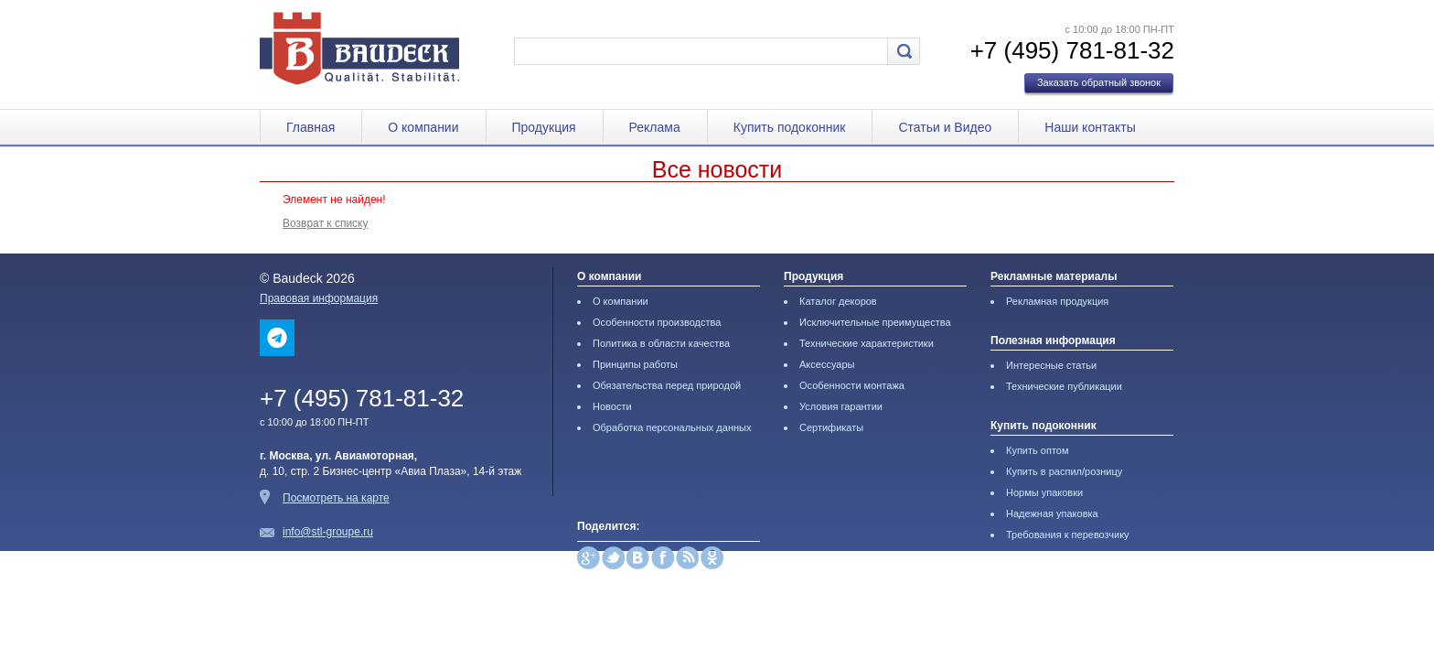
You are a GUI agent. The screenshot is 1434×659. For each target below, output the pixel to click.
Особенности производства (657, 322)
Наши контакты (1089, 127)
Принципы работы (635, 364)
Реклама (654, 127)
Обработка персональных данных (672, 427)
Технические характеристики (866, 343)
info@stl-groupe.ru (328, 531)
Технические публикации (1064, 386)
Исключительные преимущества (875, 322)
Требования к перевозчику (1067, 534)
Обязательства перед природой (667, 385)
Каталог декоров (838, 301)
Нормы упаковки (1044, 492)
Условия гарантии (841, 406)
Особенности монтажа (851, 385)
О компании (423, 127)
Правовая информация (319, 298)
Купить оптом (1037, 450)
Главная (310, 127)
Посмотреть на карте (336, 498)
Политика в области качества (661, 343)
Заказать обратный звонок (1099, 82)
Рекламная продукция (1057, 301)
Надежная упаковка (1052, 513)
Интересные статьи (1051, 365)
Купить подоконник (789, 127)
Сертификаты (831, 427)
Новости (612, 406)
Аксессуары (826, 364)
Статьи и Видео (944, 127)
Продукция (544, 127)
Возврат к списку (326, 223)
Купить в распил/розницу (1064, 471)
